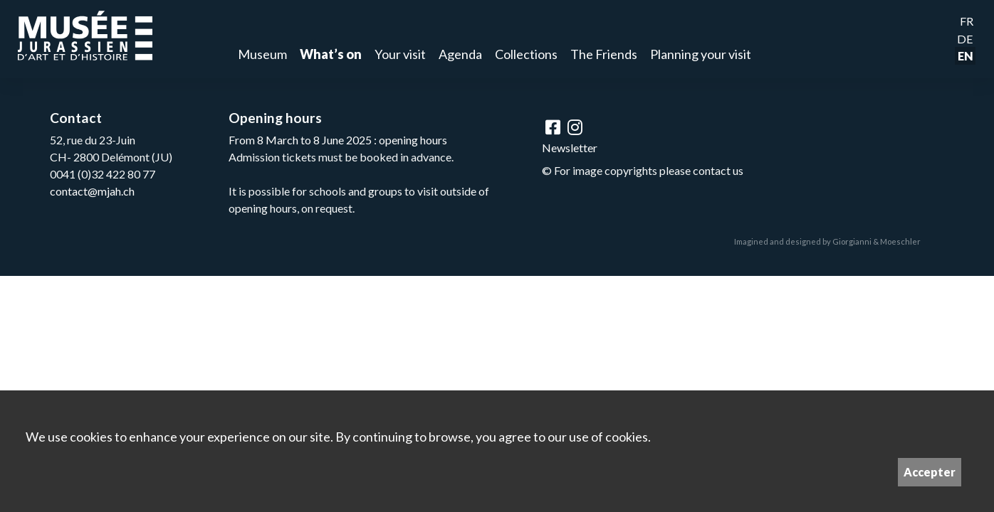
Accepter (930, 472)
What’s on (331, 54)
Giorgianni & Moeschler (876, 241)
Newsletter (569, 147)
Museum (262, 54)
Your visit (400, 54)
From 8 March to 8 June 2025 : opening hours (338, 139)
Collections (526, 54)
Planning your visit (700, 54)
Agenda (460, 54)
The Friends (603, 54)
